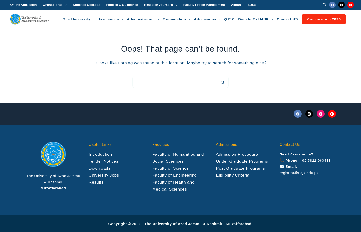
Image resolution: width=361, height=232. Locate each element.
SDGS (251, 4)
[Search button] (223, 82)
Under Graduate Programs (242, 161)
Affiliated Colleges (86, 4)
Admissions (208, 19)
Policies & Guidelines (122, 4)
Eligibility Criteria (233, 175)
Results (96, 182)
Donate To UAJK (256, 19)
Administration (144, 19)
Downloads (99, 168)
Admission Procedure (237, 154)
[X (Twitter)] (341, 5)
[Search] (324, 5)
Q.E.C (229, 19)
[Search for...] (174, 82)
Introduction (100, 154)
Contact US (287, 19)
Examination (177, 19)
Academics (111, 19)
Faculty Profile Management (204, 4)
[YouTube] (350, 5)
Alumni (236, 4)
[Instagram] (321, 114)
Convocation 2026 (324, 19)
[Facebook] (332, 5)
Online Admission (23, 4)
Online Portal (56, 5)
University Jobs (104, 175)
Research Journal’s (161, 5)
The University (79, 19)
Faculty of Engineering (174, 175)
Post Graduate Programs (240, 168)
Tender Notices (103, 161)
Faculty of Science (170, 168)
